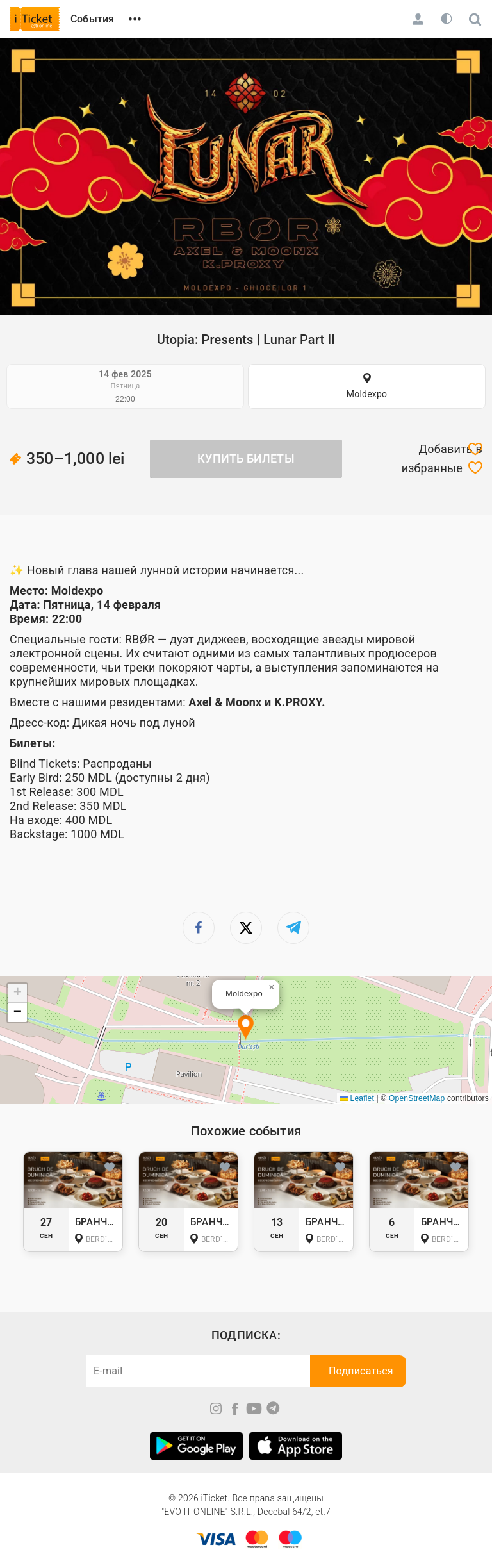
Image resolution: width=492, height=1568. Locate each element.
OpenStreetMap (417, 1098)
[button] (246, 1028)
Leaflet (357, 1098)
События (92, 19)
